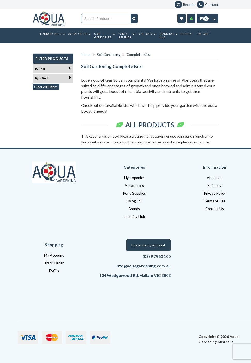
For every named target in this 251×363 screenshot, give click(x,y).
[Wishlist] (181, 18)
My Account (54, 255)
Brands (134, 208)
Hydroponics (134, 177)
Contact (207, 4)
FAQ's (54, 270)
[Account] (191, 18)
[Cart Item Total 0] (203, 18)
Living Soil (134, 201)
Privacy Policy (215, 193)
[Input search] (106, 18)
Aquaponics (134, 185)
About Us (214, 177)
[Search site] (134, 18)
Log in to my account (149, 245)
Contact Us (214, 208)
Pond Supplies (134, 193)
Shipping (215, 185)
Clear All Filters (46, 87)
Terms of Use (214, 201)
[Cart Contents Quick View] (214, 18)
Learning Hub (134, 216)
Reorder (185, 4)
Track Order (54, 263)
